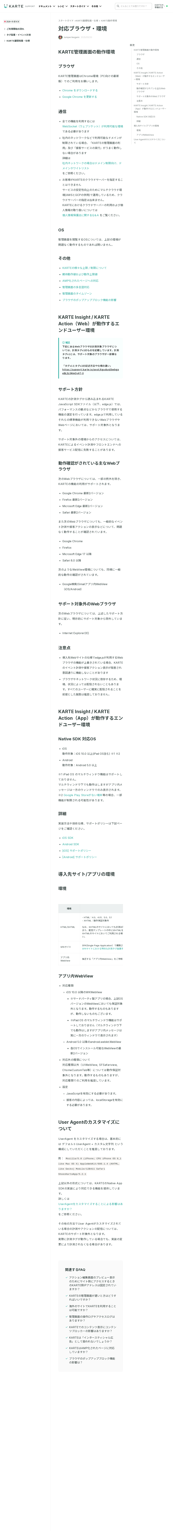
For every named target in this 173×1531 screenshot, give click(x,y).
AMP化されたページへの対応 (80, 280)
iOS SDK (67, 837)
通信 (64, 111)
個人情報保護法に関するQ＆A (80, 215)
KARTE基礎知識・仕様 (17, 40)
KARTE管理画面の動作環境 (88, 52)
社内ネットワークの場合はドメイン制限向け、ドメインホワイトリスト (92, 165)
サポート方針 (72, 389)
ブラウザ (68, 66)
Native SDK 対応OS (79, 738)
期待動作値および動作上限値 (79, 274)
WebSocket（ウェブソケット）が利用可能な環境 (92, 126)
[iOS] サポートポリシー (76, 850)
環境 (64, 888)
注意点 (66, 647)
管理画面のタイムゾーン (77, 293)
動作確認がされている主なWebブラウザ (151, 90)
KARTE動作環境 (109, 20)
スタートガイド (79, 6)
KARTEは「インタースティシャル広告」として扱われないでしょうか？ (91, 1339)
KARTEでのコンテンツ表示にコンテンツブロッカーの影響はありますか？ (92, 1329)
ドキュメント (47, 6)
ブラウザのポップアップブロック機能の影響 (89, 300)
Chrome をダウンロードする (80, 90)
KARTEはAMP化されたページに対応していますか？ (92, 1350)
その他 (96, 6)
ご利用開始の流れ (14, 29)
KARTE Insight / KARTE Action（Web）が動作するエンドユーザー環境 (88, 323)
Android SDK (70, 844)
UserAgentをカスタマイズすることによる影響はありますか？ (90, 1206)
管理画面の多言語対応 (75, 287)
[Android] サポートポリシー (79, 857)
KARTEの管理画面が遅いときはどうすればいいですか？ (92, 1297)
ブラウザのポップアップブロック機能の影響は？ (92, 1360)
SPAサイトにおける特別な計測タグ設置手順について (108, 948)
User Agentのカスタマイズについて (149, 141)
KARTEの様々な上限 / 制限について (84, 268)
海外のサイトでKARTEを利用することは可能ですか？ (92, 1308)
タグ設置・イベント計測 (17, 34)
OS (63, 230)
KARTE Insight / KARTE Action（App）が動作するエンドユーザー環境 (90, 718)
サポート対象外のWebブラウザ (89, 603)
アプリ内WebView (77, 976)
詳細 (64, 813)
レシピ (63, 6)
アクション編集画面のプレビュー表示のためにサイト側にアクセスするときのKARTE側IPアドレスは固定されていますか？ (92, 1283)
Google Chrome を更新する (79, 96)
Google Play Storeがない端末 (83, 795)
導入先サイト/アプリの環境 (88, 874)
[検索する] (118, 6)
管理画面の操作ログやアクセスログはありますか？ (92, 1318)
